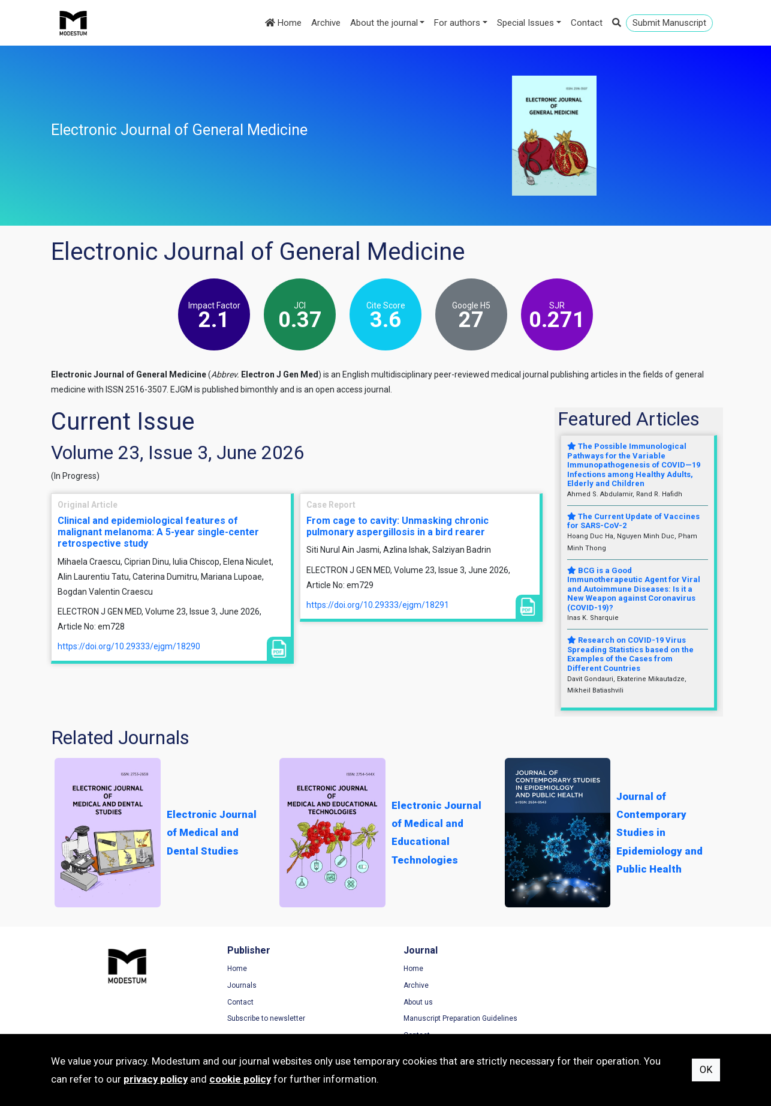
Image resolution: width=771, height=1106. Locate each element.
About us (412, 1002)
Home (283, 22)
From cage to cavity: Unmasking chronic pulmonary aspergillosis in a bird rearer (397, 526)
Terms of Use (593, 968)
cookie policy (240, 1079)
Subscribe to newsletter (263, 1018)
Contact (587, 22)
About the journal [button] (384, 22)
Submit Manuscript (669, 22)
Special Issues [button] (525, 22)
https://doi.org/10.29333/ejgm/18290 (129, 646)
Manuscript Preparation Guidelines (454, 1018)
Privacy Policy (593, 985)
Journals (239, 985)
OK (706, 1069)
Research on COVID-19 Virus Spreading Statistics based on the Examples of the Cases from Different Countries (630, 654)
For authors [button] (457, 22)
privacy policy (156, 1079)
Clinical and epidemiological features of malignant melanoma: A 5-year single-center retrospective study (158, 532)
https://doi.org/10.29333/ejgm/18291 (377, 605)
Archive (326, 22)
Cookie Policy (593, 1002)
